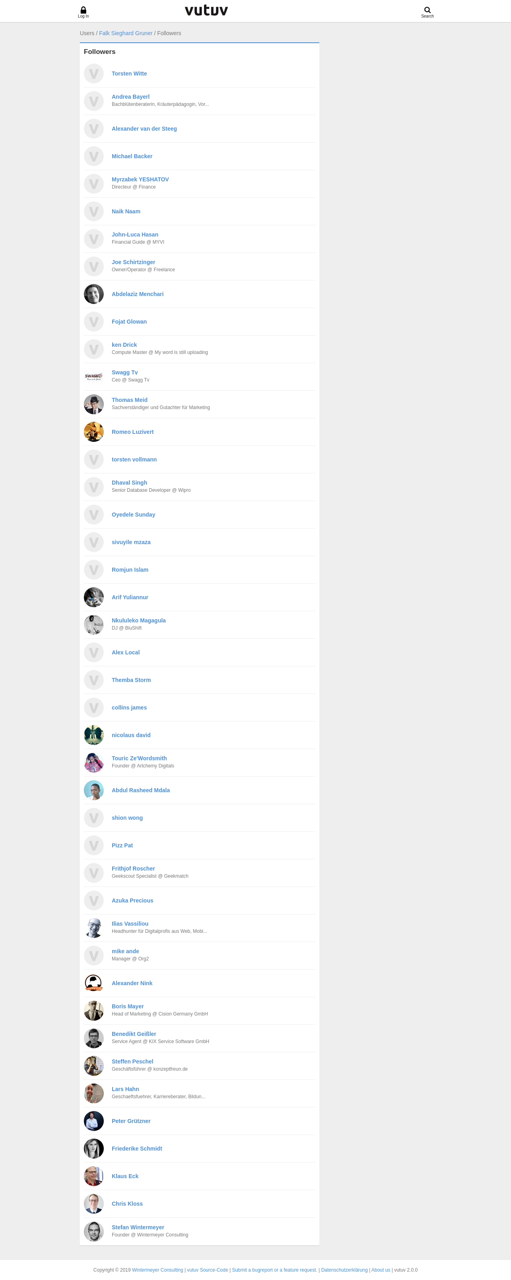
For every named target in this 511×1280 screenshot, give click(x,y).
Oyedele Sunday (133, 514)
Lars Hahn (125, 1089)
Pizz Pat (122, 845)
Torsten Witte (129, 73)
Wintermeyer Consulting (157, 1270)
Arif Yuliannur (130, 597)
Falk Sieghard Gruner (126, 33)
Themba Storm (131, 680)
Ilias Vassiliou (130, 923)
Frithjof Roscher (133, 868)
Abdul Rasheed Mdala (141, 790)
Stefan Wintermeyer (138, 1227)
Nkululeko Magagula (139, 620)
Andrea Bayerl (131, 96)
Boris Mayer (128, 1006)
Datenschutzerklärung (344, 1270)
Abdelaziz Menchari (138, 294)
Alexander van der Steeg (144, 128)
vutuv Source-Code (207, 1270)
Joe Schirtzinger (133, 262)
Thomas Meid (129, 400)
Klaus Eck (125, 1176)
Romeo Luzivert (133, 432)
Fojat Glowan (129, 321)
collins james (129, 707)
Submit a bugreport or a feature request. (274, 1270)
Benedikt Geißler (134, 1034)
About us (380, 1270)
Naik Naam (126, 211)
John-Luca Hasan (135, 234)
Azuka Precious (132, 900)
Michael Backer (132, 156)
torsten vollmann (134, 459)
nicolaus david (131, 735)
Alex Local (126, 652)
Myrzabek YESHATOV (140, 179)
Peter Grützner (131, 1121)
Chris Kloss (127, 1203)
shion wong (127, 818)
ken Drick (124, 345)
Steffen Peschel (132, 1061)
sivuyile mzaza (131, 542)
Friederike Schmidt (137, 1148)
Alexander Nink (132, 983)
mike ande (125, 951)
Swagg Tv (125, 372)
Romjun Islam (130, 569)
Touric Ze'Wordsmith (139, 758)
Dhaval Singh (129, 482)
